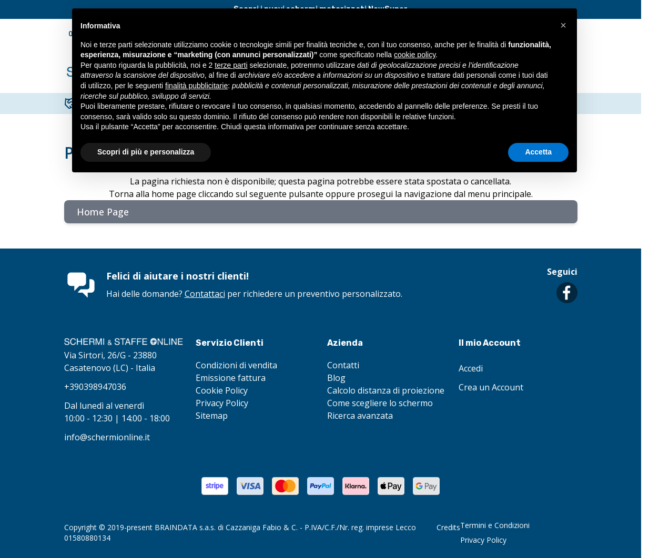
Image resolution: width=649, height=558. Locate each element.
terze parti (231, 65)
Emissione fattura (231, 378)
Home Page (103, 211)
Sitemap (212, 415)
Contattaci (205, 293)
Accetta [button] (538, 152)
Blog (336, 378)
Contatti (343, 365)
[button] (563, 25)
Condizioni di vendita (236, 365)
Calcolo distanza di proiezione (385, 390)
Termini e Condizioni (495, 525)
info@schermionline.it (107, 437)
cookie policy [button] (414, 54)
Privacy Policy (222, 403)
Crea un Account (491, 387)
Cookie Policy (222, 390)
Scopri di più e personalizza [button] (145, 152)
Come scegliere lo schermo (380, 403)
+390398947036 (95, 386)
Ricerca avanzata (360, 415)
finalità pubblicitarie (196, 85)
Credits (448, 527)
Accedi (471, 368)
